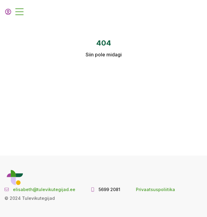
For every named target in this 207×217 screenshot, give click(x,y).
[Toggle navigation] (19, 11)
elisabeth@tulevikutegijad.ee (44, 189)
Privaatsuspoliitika (155, 189)
